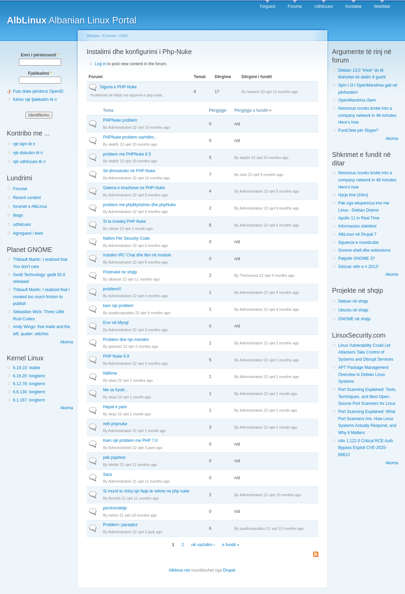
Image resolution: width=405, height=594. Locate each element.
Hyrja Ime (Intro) (353, 195)
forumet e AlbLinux (30, 206)
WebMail (382, 6)
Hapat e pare (115, 406)
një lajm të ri (24, 144)
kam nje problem (118, 305)
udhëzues (22, 224)
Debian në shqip (353, 301)
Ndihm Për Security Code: (127, 238)
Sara (107, 474)
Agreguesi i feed (28, 233)
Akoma (66, 342)
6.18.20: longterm (29, 376)
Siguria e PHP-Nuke (118, 87)
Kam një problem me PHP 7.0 (130, 440)
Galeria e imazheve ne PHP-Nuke (134, 187)
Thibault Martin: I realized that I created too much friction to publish (41, 296)
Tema (108, 110)
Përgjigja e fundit (253, 110)
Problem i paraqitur (120, 524)
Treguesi (267, 6)
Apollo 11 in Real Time (359, 218)
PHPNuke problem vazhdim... (130, 137)
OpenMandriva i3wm (357, 100)
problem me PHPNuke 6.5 (127, 154)
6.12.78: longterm (29, 383)
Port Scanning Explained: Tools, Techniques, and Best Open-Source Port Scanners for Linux (367, 396)
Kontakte (353, 6)
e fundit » (230, 544)
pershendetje (115, 508)
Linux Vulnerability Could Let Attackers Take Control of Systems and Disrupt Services (365, 352)
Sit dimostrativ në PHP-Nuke (129, 170)
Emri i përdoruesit (40, 55)
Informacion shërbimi (357, 226)
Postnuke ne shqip (120, 272)
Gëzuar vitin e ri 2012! (358, 266)
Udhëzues (323, 6)
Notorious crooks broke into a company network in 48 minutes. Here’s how (367, 115)
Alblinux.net (179, 570)
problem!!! (112, 289)
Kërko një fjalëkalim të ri (35, 99)
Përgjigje (217, 110)
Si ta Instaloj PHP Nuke (124, 221)
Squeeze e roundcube (358, 242)
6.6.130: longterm (29, 392)
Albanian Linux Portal (71, 20)
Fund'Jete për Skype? (358, 130)
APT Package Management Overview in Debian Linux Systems (363, 374)
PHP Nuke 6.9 (116, 356)
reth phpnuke (115, 423)
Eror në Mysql (115, 322)
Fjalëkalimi (40, 73)
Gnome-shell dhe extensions (364, 250)
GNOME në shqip (354, 319)
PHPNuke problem (120, 120)
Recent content (27, 197)
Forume (295, 6)
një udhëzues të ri (29, 161)
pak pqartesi (114, 457)
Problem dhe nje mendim (126, 339)
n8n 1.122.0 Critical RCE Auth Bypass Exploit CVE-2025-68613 (365, 447)
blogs (18, 215)
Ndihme (110, 373)
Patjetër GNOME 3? (356, 258)
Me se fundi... (115, 390)
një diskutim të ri (28, 152)
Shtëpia (93, 36)
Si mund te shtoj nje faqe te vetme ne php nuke (146, 491)
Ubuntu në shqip (353, 310)
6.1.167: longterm (29, 400)
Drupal (229, 570)
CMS (123, 36)
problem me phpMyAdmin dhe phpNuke (139, 204)
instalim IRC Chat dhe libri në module (137, 255)
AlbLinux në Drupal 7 (357, 234)
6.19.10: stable (26, 367)
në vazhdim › (203, 544)
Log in (100, 63)
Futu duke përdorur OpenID (38, 91)
